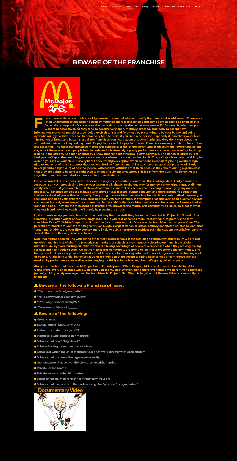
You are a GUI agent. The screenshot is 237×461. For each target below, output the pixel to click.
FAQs (197, 6)
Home (104, 6)
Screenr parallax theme (176, 456)
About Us (117, 6)
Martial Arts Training (137, 6)
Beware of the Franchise (177, 6)
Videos (156, 6)
